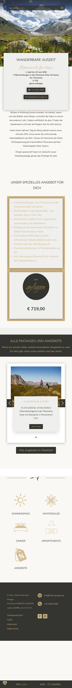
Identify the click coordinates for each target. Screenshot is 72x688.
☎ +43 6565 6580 (36, 90)
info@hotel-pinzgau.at (54, 595)
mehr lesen (36, 426)
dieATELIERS (26, 608)
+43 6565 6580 (51, 604)
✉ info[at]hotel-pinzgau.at (36, 97)
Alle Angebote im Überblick (36, 450)
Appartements (51, 541)
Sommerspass (21, 513)
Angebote (20, 568)
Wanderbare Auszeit (36, 401)
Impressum (12, 624)
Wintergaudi (51, 513)
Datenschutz (12, 628)
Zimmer (20, 541)
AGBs (9, 619)
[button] (36, 437)
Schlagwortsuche (15, 615)
